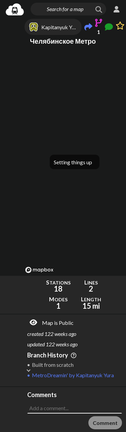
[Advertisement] (74, 404)
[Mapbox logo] (39, 270)
